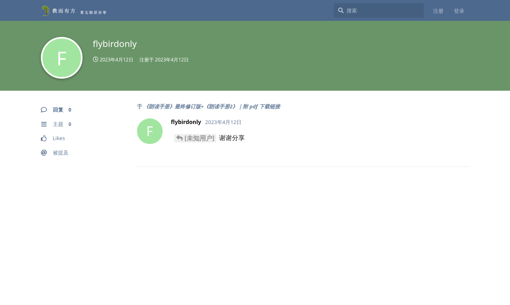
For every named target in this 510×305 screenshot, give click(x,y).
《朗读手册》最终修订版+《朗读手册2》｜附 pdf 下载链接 (211, 106)
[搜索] (379, 10)
